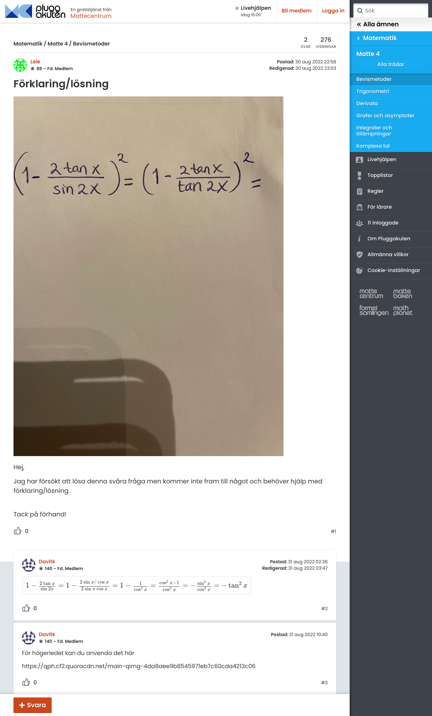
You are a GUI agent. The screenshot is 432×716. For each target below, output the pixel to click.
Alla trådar (390, 64)
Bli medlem (297, 10)
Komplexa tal (373, 146)
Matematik (28, 44)
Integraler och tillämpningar (374, 131)
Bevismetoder (91, 44)
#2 (324, 600)
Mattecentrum (91, 16)
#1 (333, 532)
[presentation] (133, 582)
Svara (36, 705)
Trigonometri (372, 91)
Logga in (333, 10)
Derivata (367, 103)
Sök (359, 10)
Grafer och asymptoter (385, 115)
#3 (324, 674)
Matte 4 (58, 44)
